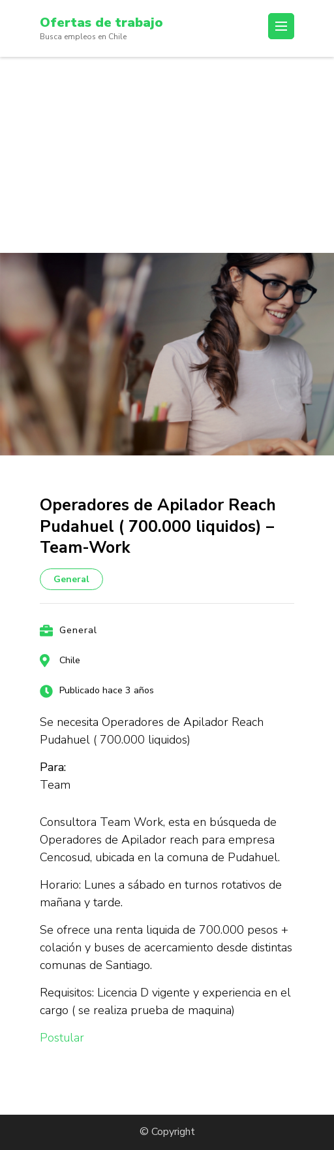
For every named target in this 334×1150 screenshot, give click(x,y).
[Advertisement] (167, 154)
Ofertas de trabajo (101, 22)
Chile (69, 660)
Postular (62, 1037)
